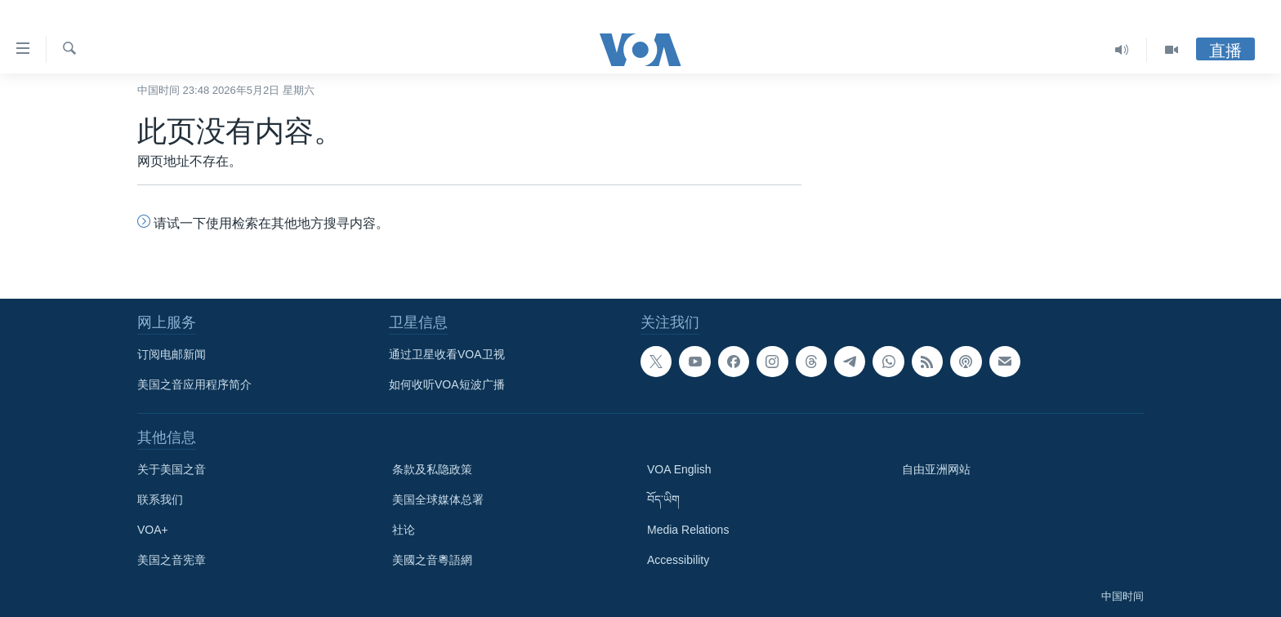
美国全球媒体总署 (438, 499)
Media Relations (688, 529)
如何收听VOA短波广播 (447, 384)
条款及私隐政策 (432, 469)
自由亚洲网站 (936, 469)
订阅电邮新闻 (171, 354)
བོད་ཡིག (663, 499)
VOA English (679, 469)
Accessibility (678, 559)
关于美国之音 (171, 469)
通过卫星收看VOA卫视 (447, 354)
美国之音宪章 (171, 559)
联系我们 (160, 499)
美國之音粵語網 (432, 559)
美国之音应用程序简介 (194, 384)
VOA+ (152, 529)
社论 (403, 529)
